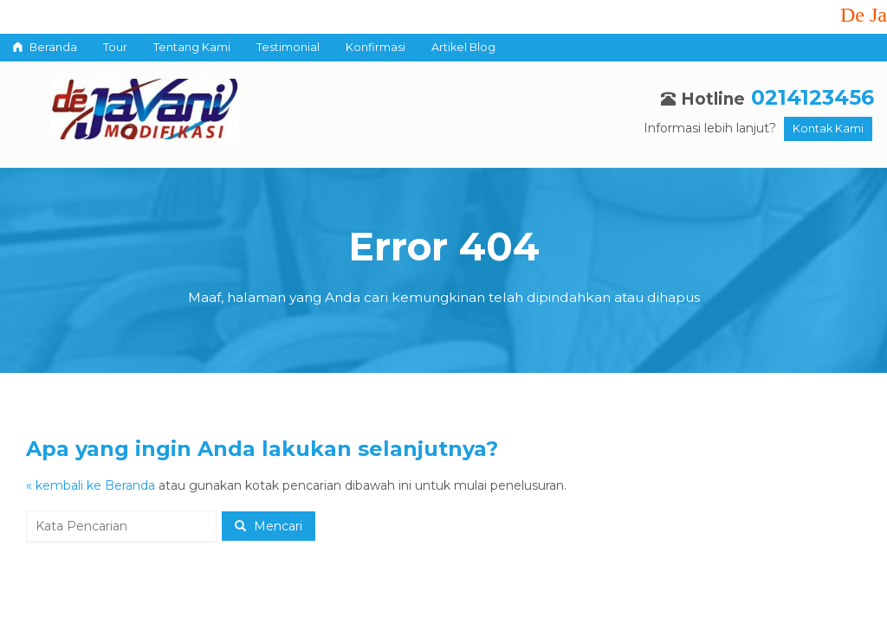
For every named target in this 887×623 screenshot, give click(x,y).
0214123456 (812, 97)
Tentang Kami (191, 47)
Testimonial (288, 47)
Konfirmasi (375, 47)
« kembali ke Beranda (90, 485)
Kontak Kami (828, 128)
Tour (115, 47)
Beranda (45, 47)
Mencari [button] (268, 526)
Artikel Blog (463, 47)
